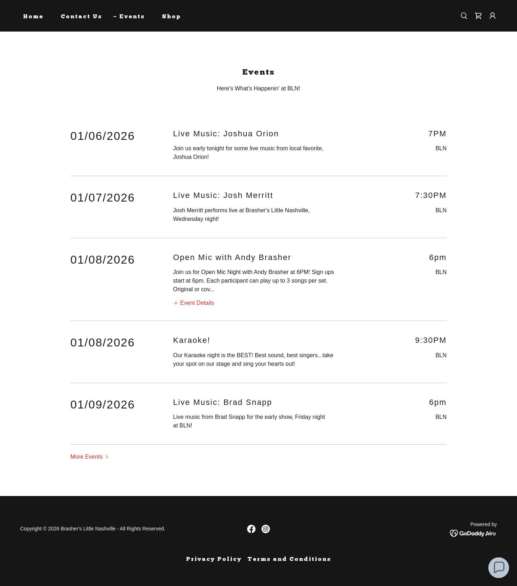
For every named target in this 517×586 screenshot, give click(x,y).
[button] (492, 16)
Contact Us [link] (81, 17)
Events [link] (132, 17)
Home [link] (33, 17)
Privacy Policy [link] (214, 559)
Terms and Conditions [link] (289, 559)
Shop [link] (171, 17)
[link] (478, 16)
